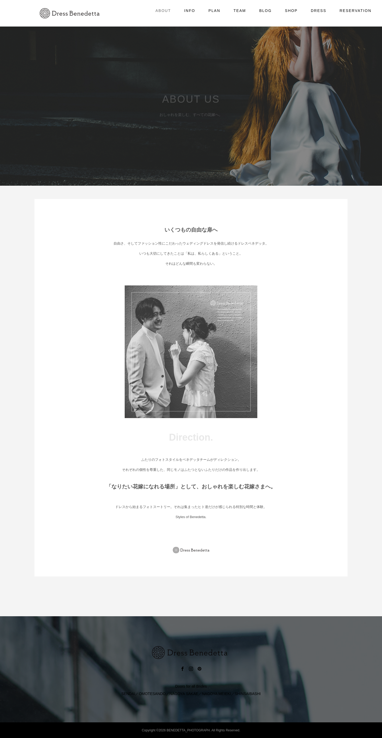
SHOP (291, 10)
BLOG (265, 10)
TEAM (239, 10)
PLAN (214, 10)
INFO (189, 10)
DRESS (318, 10)
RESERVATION (355, 10)
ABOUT (163, 10)
